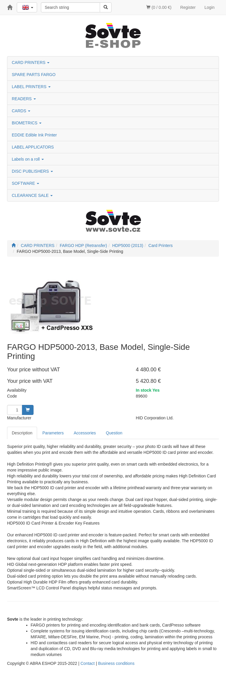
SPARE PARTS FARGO (34, 74)
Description (22, 433)
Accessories (85, 433)
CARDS (21, 110)
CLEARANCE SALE (32, 195)
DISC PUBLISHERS (32, 171)
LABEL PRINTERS (31, 86)
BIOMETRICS (26, 123)
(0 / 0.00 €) (159, 7)
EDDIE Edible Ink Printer (34, 135)
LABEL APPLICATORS (33, 147)
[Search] (106, 7)
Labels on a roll (28, 159)
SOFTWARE (25, 183)
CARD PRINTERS (30, 62)
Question (114, 433)
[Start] (13, 245)
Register (188, 7)
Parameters (53, 433)
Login (210, 7)
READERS (24, 98)
